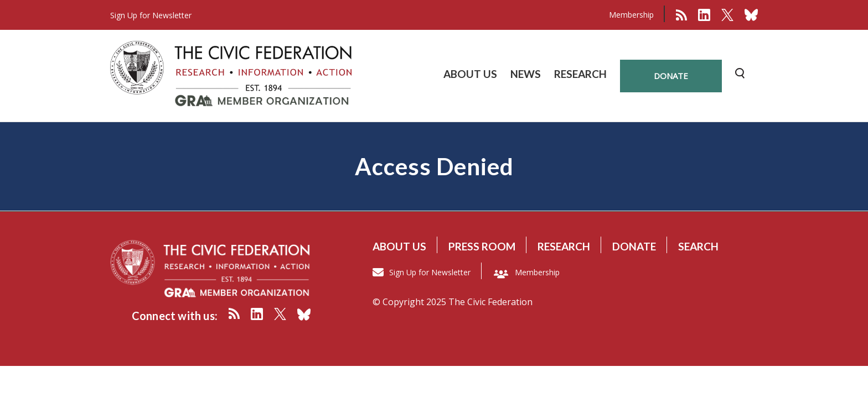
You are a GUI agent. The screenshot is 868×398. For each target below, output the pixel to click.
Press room (481, 246)
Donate (634, 246)
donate (671, 75)
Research (564, 246)
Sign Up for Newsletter (430, 272)
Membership (631, 14)
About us (399, 246)
